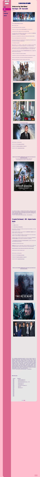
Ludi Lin (13, 212)
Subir (36, 475)
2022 (13, 383)
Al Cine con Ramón (29, 358)
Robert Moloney (16, 213)
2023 (13, 382)
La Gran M (24, 400)
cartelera (16, 361)
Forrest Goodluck (29, 363)
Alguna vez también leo (21, 380)
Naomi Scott (28, 212)
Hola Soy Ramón (20, 384)
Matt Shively (16, 212)
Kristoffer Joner (33, 364)
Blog (4, 9)
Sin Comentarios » (29, 214)
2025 (13, 380)
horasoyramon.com (22, 364)
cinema (34, 361)
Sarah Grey (20, 213)
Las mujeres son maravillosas (22, 385)
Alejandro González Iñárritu (16, 359)
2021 (13, 384)
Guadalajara (34, 363)
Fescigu (25, 363)
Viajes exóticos (20, 387)
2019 (13, 386)
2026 (13, 379)
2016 (13, 389)
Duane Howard (20, 362)
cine (25, 361)
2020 (13, 385)
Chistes (5, 11)
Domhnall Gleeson (15, 362)
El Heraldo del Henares (20, 144)
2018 (13, 387)
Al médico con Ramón (21, 379)
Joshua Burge (28, 364)
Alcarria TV (25, 146)
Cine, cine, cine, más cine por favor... (21, 214)
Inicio (5, 7)
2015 (13, 390)
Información (6, 13)
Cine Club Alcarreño (30, 361)
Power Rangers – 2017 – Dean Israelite (20, 9)
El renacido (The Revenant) (28, 362)
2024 (13, 381)
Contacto (5, 15)
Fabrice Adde (21, 363)
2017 (13, 388)
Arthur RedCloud (23, 359)
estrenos (17, 363)
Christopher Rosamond (21, 361)
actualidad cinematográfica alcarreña (19, 358)
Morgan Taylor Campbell (22, 212)
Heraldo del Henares (15, 364)
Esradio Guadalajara (20, 146)
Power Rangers (32, 212)
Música (19, 386)
